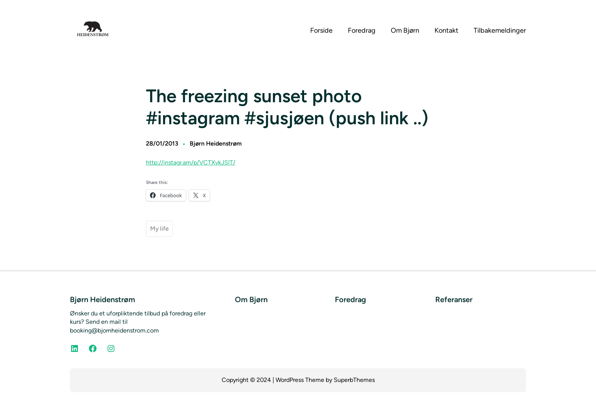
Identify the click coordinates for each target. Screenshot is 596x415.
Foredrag (350, 299)
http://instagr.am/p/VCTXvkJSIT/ (190, 162)
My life (159, 228)
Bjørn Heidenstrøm (216, 143)
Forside (321, 30)
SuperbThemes (354, 379)
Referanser (453, 299)
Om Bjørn (251, 299)
